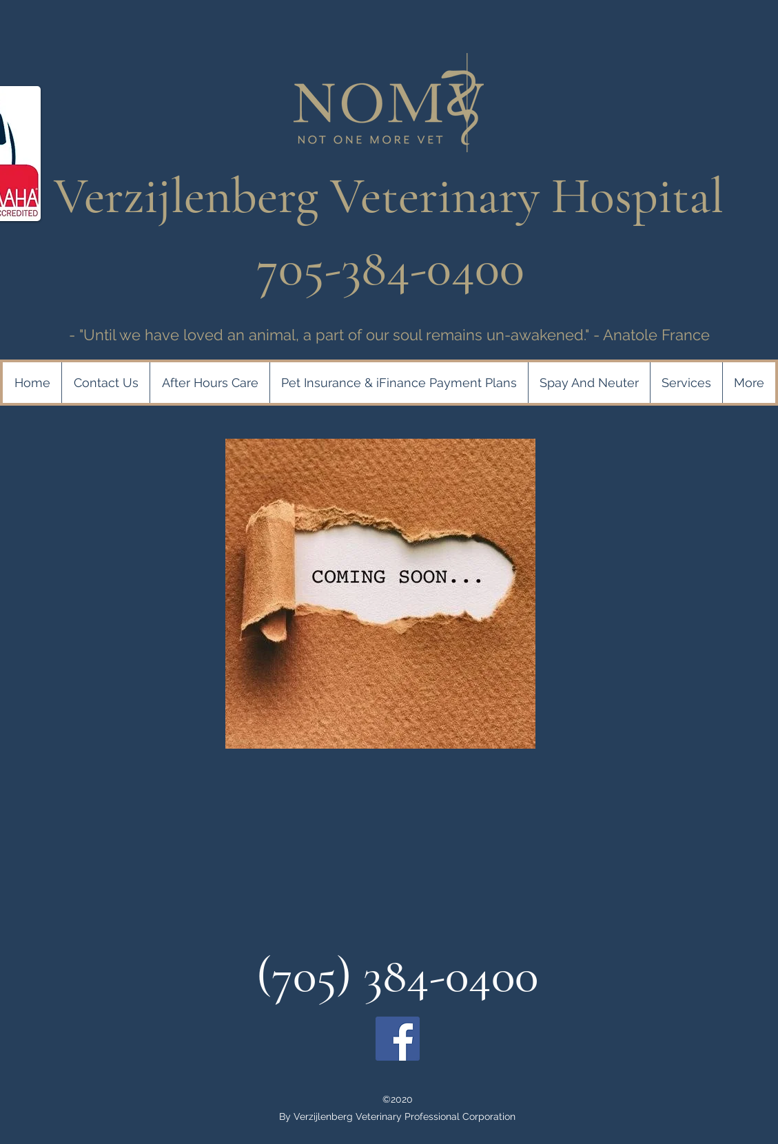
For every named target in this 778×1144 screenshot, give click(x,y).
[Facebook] (398, 1039)
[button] (398, 382)
